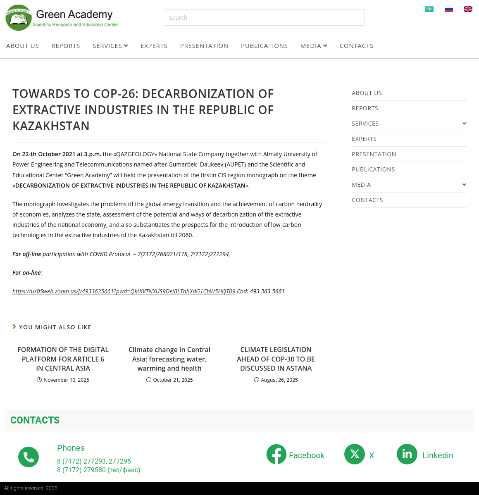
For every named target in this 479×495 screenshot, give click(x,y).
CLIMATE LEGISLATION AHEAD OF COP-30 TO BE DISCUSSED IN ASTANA (276, 359)
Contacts (357, 45)
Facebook (306, 455)
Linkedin (437, 455)
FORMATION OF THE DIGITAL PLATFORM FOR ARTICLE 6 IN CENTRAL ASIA (63, 359)
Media (313, 45)
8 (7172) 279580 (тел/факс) (99, 470)
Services (110, 45)
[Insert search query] (264, 17)
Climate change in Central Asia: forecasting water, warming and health (169, 359)
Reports (66, 45)
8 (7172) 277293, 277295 (94, 461)
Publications (264, 45)
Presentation (204, 45)
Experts (154, 45)
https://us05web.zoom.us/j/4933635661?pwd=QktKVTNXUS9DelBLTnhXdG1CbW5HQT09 (124, 291)
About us (22, 45)
